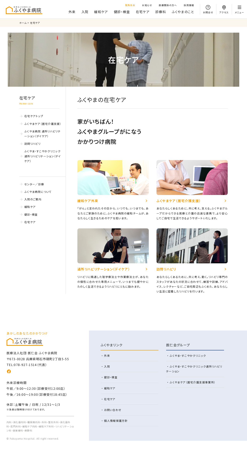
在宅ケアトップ (33, 116)
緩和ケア (101, 11)
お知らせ (147, 5)
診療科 (160, 11)
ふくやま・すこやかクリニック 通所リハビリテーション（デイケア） (42, 156)
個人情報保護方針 (116, 421)
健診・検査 (122, 11)
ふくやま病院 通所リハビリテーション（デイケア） (42, 133)
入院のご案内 (32, 199)
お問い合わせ (112, 410)
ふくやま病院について (38, 192)
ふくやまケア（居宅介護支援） (42, 124)
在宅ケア (143, 11)
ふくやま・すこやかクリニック (188, 356)
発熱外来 (130, 5)
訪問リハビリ (32, 144)
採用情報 (189, 5)
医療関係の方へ (168, 5)
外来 (72, 11)
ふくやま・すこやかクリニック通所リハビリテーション (194, 368)
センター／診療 (34, 184)
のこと (183, 12)
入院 (85, 11)
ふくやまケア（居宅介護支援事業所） (193, 382)
